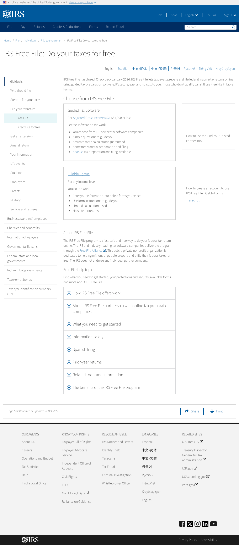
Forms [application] (93, 26)
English (191, 15)
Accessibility (209, 540)
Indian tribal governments (24, 270)
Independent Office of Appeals (76, 466)
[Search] (211, 27)
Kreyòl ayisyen (225, 68)
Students (16, 173)
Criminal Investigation (117, 475)
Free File (22, 118)
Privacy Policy (188, 540)
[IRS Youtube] (213, 524)
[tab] (119, 293)
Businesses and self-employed (27, 218)
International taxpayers (22, 237)
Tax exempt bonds (19, 279)
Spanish (78, 152)
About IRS (28, 442)
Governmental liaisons (22, 246)
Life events (17, 163)
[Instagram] (198, 524)
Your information (21, 154)
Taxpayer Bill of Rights (76, 442)
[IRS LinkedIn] (205, 525)
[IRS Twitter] (190, 525)
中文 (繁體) (159, 68)
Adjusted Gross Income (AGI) (92, 118)
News (174, 15)
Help (159, 15)
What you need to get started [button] (97, 324)
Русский (189, 68)
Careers (27, 450)
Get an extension (21, 136)
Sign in (230, 15)
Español (123, 68)
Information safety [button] (88, 337)
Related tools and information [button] (98, 375)
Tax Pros (211, 15)
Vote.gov (190, 485)
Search (233, 27)
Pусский (147, 475)
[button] (119, 293)
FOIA (65, 485)
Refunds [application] (39, 26)
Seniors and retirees (23, 209)
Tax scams (108, 458)
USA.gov (189, 468)
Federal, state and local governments (23, 258)
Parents (15, 191)
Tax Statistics (30, 467)
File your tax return (51, 41)
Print (219, 411)
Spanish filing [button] (84, 349)
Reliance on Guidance (76, 501)
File (17, 41)
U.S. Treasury (192, 442)
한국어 (175, 68)
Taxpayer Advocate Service (74, 452)
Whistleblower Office (116, 483)
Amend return (19, 145)
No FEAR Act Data (75, 493)
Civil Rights (69, 476)
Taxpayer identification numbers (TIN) (29, 291)
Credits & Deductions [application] (67, 26)
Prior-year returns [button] (87, 362)
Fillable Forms (79, 174)
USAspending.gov (195, 476)
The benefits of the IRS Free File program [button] (106, 387)
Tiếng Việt (205, 68)
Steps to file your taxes (25, 100)
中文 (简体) (140, 68)
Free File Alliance (93, 250)
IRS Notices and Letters (117, 442)
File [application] (9, 26)
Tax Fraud (108, 467)
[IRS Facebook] (182, 524)
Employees (17, 182)
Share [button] (195, 411)
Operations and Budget (37, 458)
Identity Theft (111, 450)
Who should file (20, 90)
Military (15, 200)
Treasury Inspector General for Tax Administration (194, 455)
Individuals (30, 41)
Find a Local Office (34, 483)
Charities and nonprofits (23, 228)
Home (7, 41)
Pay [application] (23, 26)
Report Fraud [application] (115, 26)
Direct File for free (29, 127)
